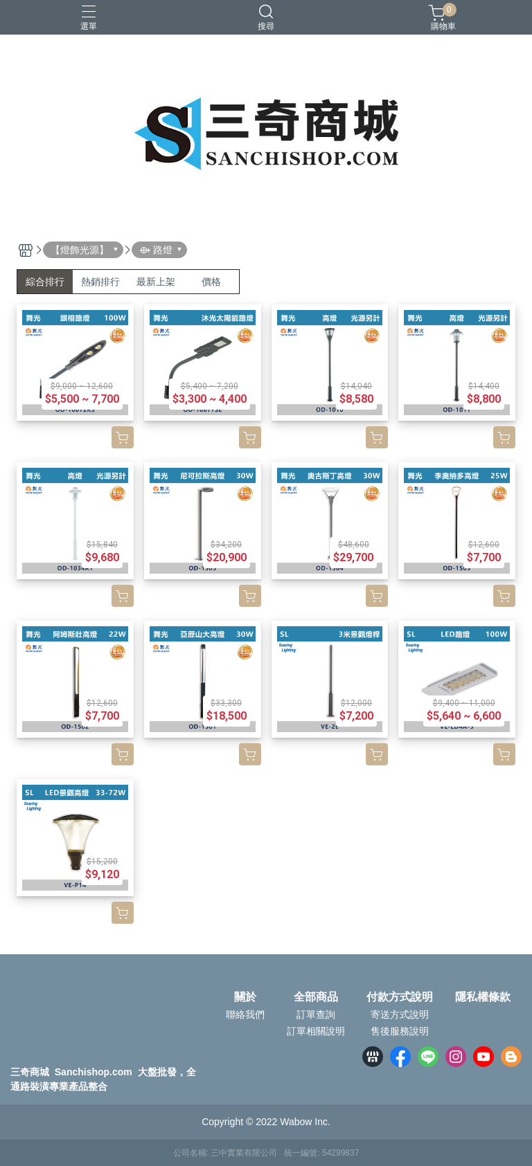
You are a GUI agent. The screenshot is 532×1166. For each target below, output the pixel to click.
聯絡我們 (245, 1014)
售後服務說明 (400, 1031)
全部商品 (316, 997)
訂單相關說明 (316, 1031)
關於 (245, 997)
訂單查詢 (315, 1014)
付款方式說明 (399, 997)
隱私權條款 (483, 997)
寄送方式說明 (400, 1014)
